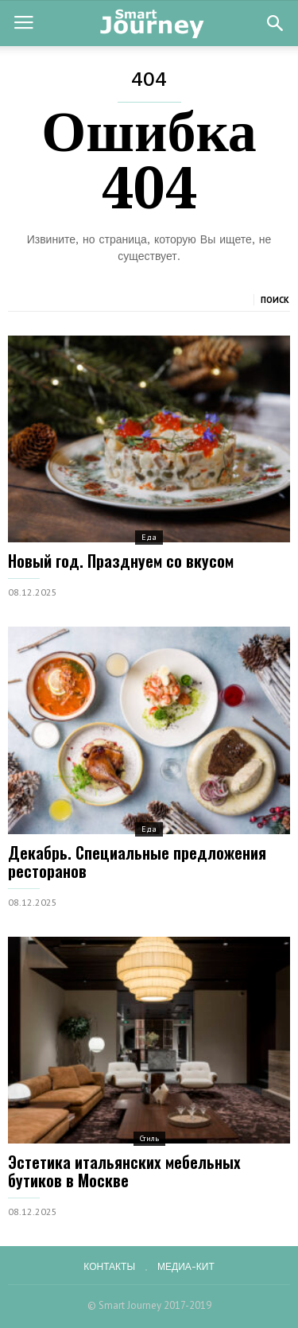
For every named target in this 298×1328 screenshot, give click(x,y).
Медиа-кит (186, 1266)
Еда (149, 537)
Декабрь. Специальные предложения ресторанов (137, 862)
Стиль (149, 1138)
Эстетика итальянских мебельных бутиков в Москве (124, 1171)
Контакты (109, 1266)
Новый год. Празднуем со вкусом (121, 561)
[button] (275, 23)
